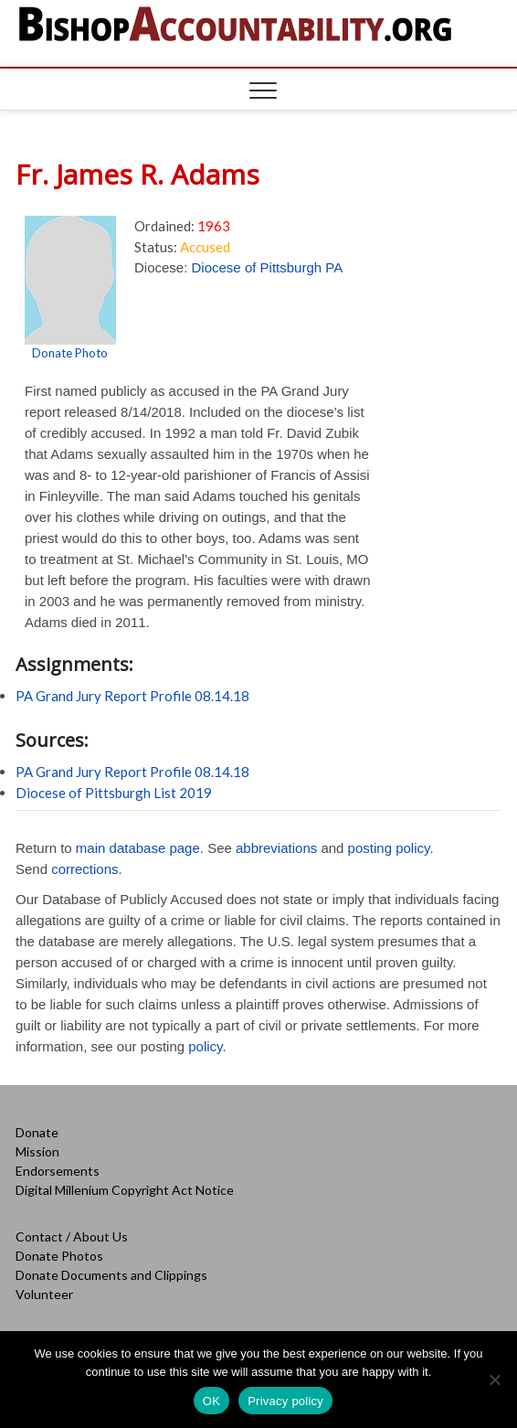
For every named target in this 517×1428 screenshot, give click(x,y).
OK (211, 1401)
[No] (494, 1379)
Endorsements (58, 1170)
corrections (84, 869)
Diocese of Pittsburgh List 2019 (114, 792)
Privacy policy (285, 1401)
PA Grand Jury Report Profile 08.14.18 (132, 695)
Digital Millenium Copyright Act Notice (125, 1190)
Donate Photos (59, 1255)
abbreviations (276, 848)
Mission (37, 1151)
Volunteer (44, 1294)
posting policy (389, 848)
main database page (138, 848)
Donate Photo (70, 353)
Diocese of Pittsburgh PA (267, 267)
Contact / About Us (72, 1236)
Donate (37, 1132)
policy (205, 1046)
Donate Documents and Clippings (111, 1275)
